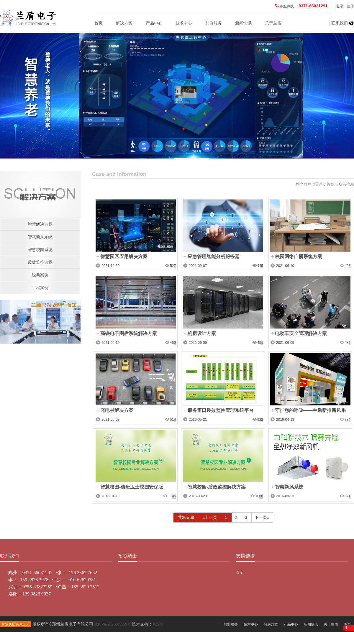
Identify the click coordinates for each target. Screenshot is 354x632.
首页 (98, 23)
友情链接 (245, 555)
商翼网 (158, 624)
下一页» (262, 517)
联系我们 (339, 23)
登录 (339, 6)
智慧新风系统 (40, 237)
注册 (350, 6)
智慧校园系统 (40, 249)
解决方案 (124, 23)
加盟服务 (213, 23)
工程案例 (40, 287)
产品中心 (154, 23)
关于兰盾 (273, 23)
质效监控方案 (40, 262)
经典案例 (40, 275)
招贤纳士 (127, 555)
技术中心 (184, 23)
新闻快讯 (243, 23)
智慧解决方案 (40, 224)
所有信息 (346, 184)
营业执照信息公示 (15, 624)
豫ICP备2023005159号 (112, 624)
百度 (239, 572)
